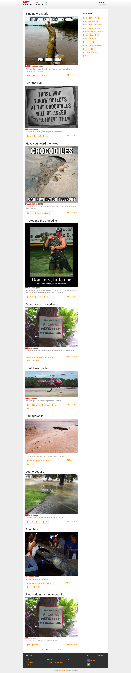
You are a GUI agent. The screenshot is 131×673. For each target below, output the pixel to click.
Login (68, 659)
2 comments (72, 521)
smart (29, 136)
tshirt (95, 52)
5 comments (72, 644)
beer (85, 38)
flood (38, 522)
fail (85, 28)
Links (27, 659)
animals (47, 213)
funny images (62, 670)
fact (93, 49)
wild (54, 405)
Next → (60, 649)
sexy (99, 45)
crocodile (36, 75)
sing (28, 75)
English (40, 357)
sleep (85, 45)
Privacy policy (49, 664)
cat (91, 18)
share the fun (102, 3)
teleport (29, 213)
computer (87, 52)
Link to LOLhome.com (31, 664)
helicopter (46, 405)
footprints (30, 461)
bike (97, 35)
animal (36, 360)
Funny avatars (29, 662)
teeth (36, 587)
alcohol (86, 31)
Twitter (90, 664)
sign (45, 136)
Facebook (91, 660)
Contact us (49, 659)
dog (97, 18)
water (45, 522)
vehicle (92, 38)
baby (93, 31)
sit (28, 645)
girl (91, 35)
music (45, 75)
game (95, 42)
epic (97, 28)
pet (98, 21)
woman (86, 49)
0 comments (72, 75)
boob (34, 583)
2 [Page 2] (54, 649)
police (93, 45)
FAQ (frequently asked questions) (54, 662)
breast (42, 583)
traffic (86, 56)
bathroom (87, 42)
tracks (48, 461)
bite (28, 405)
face (85, 35)
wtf (85, 25)
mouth (29, 587)
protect (29, 297)
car (85, 21)
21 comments (71, 583)
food (91, 25)
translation (30, 357)
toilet (91, 28)
